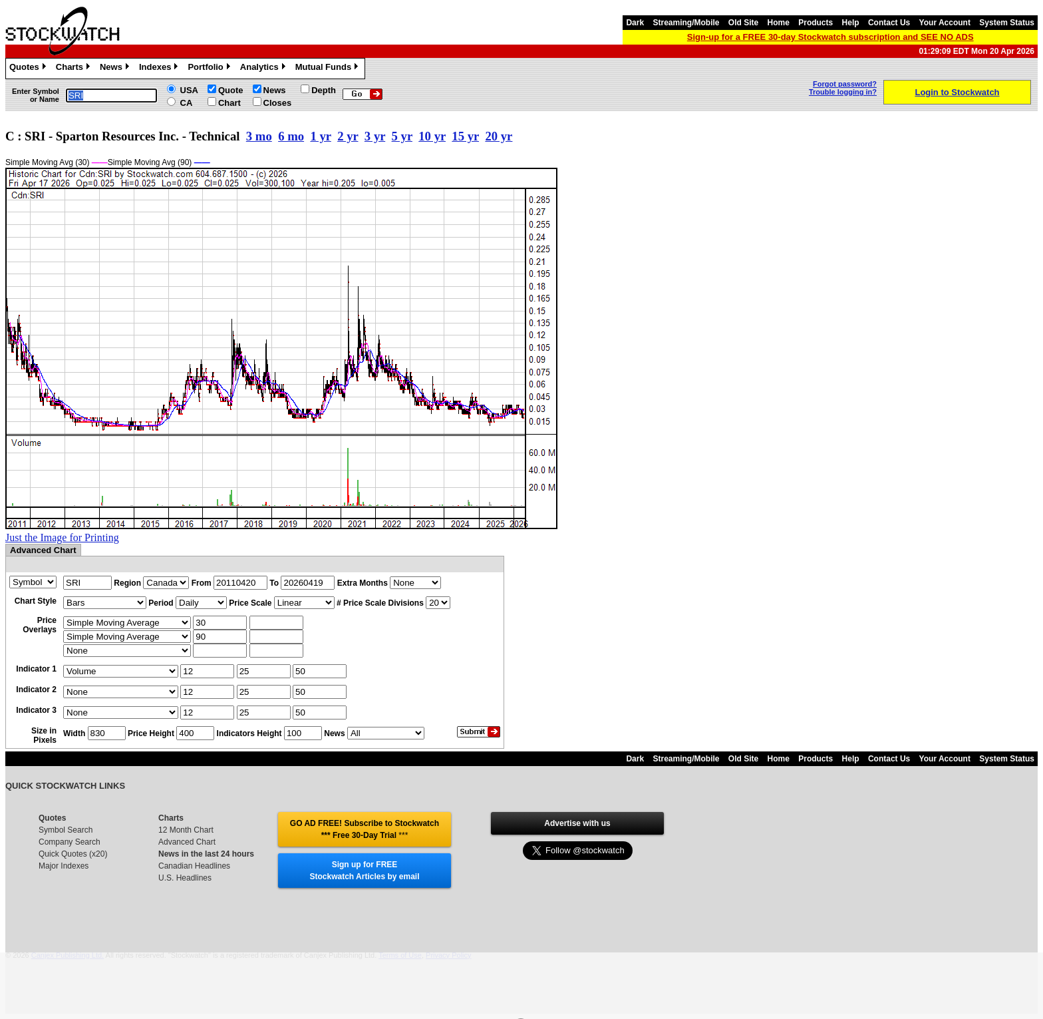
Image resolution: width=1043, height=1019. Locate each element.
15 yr (465, 136)
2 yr (347, 136)
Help (850, 22)
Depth (323, 90)
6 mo (291, 136)
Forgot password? (845, 84)
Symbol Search (65, 830)
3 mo (259, 136)
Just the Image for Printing (62, 537)
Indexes (160, 68)
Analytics (264, 68)
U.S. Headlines (185, 878)
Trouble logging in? (843, 92)
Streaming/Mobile (686, 22)
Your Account (944, 22)
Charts (74, 68)
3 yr (375, 136)
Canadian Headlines (194, 866)
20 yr (498, 136)
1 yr (320, 136)
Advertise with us (577, 823)
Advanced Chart (187, 842)
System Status (1006, 22)
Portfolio (210, 68)
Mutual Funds (328, 68)
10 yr (432, 136)
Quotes (29, 68)
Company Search (69, 842)
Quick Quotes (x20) (73, 854)
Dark (635, 22)
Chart (229, 103)
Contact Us (889, 22)
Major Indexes (63, 866)
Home (779, 22)
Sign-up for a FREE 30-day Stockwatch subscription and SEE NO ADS (830, 37)
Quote (230, 90)
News (116, 68)
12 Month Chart (186, 830)
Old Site (743, 22)
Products (815, 22)
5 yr (402, 136)
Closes (277, 103)
